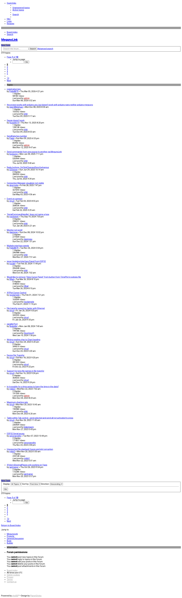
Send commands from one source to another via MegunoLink (34, 152)
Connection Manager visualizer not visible (25, 183)
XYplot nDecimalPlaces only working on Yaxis (27, 465)
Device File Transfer (15, 355)
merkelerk (13, 217)
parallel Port (12, 324)
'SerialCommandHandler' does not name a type (28, 214)
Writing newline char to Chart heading (23, 340)
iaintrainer (13, 467)
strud (11, 201)
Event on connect (14, 199)
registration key (14, 89)
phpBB (15, 596)
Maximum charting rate (17, 402)
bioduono (13, 154)
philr (26, 114)
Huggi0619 (14, 123)
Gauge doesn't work (15, 120)
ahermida (13, 185)
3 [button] (7, 69)
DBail (11, 279)
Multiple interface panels (18, 246)
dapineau (13, 232)
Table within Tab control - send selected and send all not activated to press (40, 418)
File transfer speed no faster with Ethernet (26, 308)
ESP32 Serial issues (15, 433)
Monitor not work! (14, 230)
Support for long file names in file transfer (25, 371)
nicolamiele (14, 295)
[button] (12, 57)
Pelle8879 (13, 91)
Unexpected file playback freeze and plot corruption (30, 449)
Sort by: (31, 484)
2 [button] (7, 67)
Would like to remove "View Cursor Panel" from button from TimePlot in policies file (44, 277)
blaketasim (29, 427)
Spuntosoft (29, 333)
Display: (12, 484)
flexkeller (13, 326)
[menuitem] (21, 8)
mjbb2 (12, 389)
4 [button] (7, 71)
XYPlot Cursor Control (16, 293)
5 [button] (7, 74)
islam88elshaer (16, 107)
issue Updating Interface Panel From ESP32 (26, 261)
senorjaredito (15, 436)
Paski (11, 138)
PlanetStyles (36, 596)
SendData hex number (17, 136)
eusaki (12, 263)
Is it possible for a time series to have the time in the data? (33, 386)
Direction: (52, 484)
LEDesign (13, 170)
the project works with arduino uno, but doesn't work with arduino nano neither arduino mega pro (50, 105)
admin (27, 98)
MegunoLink (9, 39)
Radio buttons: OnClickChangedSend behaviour (28, 167)
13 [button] (8, 78)
